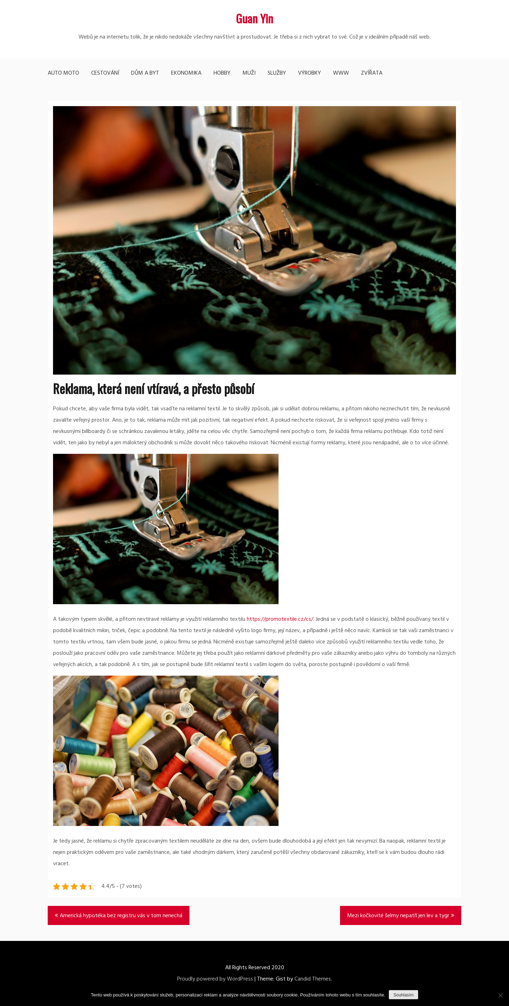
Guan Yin (254, 18)
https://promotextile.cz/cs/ (280, 619)
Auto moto (63, 73)
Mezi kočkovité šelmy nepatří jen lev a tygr (398, 915)
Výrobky (309, 73)
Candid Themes (312, 979)
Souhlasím (403, 995)
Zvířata (371, 73)
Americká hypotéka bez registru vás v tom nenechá (121, 915)
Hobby (221, 73)
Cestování (105, 73)
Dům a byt (145, 73)
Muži (249, 73)
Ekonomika (186, 73)
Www (341, 73)
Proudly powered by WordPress (215, 979)
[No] (500, 995)
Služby (277, 73)
